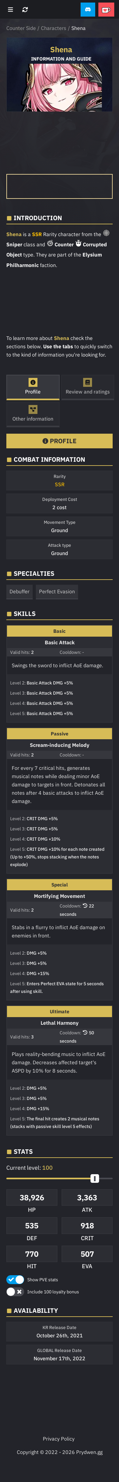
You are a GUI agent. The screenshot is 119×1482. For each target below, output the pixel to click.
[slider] (94, 1178)
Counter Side (21, 28)
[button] (88, 10)
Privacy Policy (59, 1438)
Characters (53, 28)
